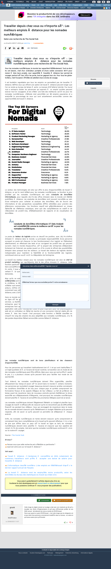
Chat (41, 2)
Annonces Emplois (73, 8)
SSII (53, 8)
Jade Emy (27, 46)
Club (84, 2)
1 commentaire (38, 46)
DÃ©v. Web (62, 5)
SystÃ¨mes (106, 5)
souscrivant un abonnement (49, 486)
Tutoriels (20, 2)
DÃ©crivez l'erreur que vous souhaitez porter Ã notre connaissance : (55, 291)
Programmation (77, 5)
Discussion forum (93, 83)
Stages (89, 8)
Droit (77, 2)
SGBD (86, 5)
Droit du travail (60, 8)
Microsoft (49, 5)
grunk (12, 516)
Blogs (33, 2)
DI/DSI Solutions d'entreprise (20, 5)
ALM (42, 5)
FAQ (27, 2)
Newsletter (50, 2)
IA (38, 5)
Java (55, 5)
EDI (69, 5)
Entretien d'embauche (37, 8)
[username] (61, 272)
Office (92, 5)
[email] (61, 276)
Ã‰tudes (69, 2)
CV (28, 8)
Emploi (60, 2)
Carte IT (82, 8)
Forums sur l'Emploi (19, 8)
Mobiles (98, 5)
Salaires (48, 8)
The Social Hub (18, 438)
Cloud (33, 5)
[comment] (55, 292)
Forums (10, 2)
